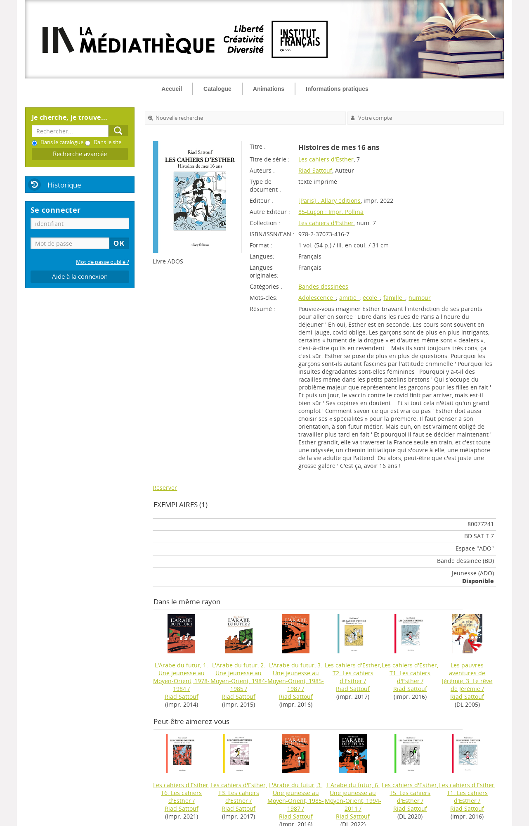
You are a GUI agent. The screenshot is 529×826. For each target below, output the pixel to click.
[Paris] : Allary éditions (329, 200)
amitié (349, 297)
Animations (268, 88)
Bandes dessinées (323, 286)
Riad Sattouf (315, 170)
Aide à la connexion (80, 276)
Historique (64, 185)
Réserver (165, 487)
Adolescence (317, 297)
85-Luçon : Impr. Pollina (331, 212)
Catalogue (217, 88)
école (371, 297)
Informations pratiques (337, 88)
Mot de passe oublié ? (102, 262)
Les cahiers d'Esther (326, 159)
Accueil (171, 88)
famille (394, 297)
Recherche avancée (80, 154)
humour (420, 297)
